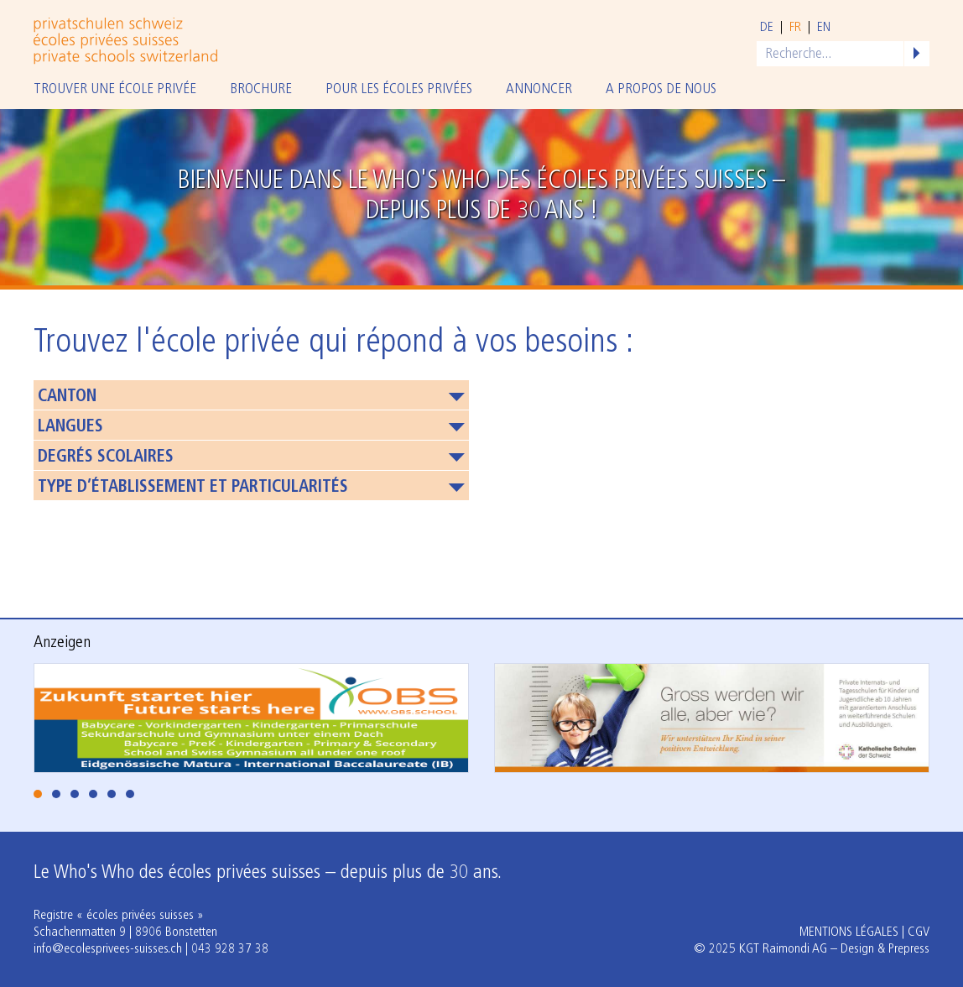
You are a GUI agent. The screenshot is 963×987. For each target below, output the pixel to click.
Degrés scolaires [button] (106, 457)
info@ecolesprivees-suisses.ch (108, 949)
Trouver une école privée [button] (115, 89)
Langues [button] (70, 427)
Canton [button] (67, 397)
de (766, 27)
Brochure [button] (261, 89)
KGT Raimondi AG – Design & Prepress (834, 949)
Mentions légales (848, 932)
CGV (918, 932)
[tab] (38, 794)
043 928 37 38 (229, 949)
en (823, 27)
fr (795, 27)
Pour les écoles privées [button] (398, 89)
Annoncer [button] (539, 89)
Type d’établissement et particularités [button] (193, 487)
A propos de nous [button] (661, 89)
